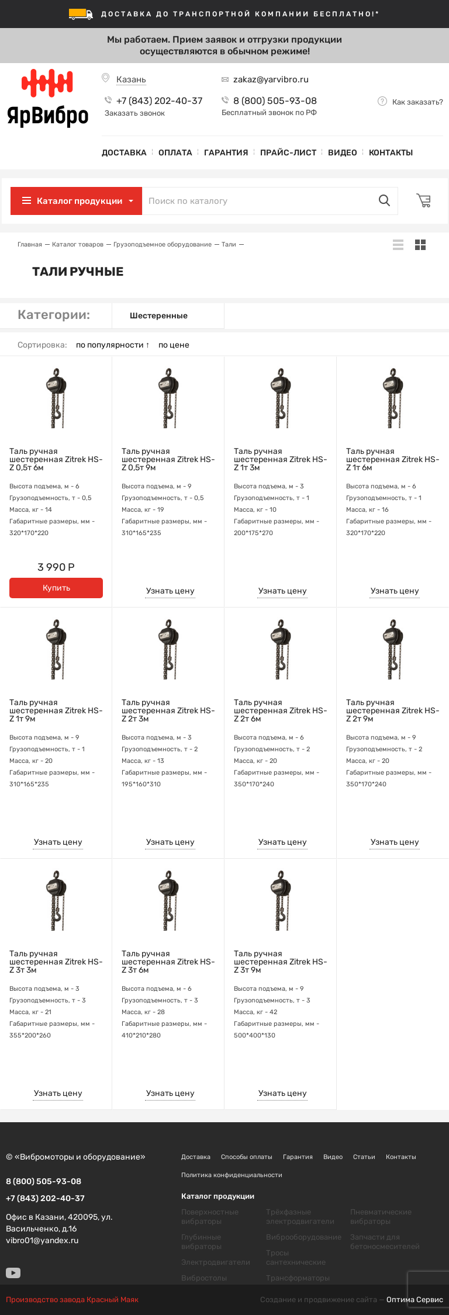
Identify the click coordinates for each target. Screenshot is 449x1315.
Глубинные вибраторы (201, 1242)
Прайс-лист (288, 153)
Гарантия (226, 153)
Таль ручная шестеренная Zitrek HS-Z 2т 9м (393, 711)
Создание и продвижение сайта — (351, 1299)
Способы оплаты (246, 1157)
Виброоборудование (303, 1237)
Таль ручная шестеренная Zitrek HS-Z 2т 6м (280, 711)
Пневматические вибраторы (381, 1217)
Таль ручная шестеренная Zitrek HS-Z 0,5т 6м (56, 459)
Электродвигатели (215, 1262)
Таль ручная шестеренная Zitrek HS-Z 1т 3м (280, 459)
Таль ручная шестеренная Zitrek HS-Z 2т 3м (168, 711)
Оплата (175, 153)
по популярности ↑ (113, 345)
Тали (229, 244)
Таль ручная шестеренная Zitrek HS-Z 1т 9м (56, 711)
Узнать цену (170, 591)
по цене (173, 345)
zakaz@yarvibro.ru (271, 79)
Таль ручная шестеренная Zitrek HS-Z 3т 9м (280, 962)
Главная (30, 244)
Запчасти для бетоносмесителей (385, 1242)
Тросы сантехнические (296, 1257)
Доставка (124, 153)
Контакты (391, 153)
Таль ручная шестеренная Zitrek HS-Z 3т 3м (56, 962)
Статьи (364, 1157)
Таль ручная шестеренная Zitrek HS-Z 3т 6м (168, 962)
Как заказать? (417, 102)
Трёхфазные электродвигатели (300, 1217)
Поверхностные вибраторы (210, 1217)
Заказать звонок (135, 113)
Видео (342, 153)
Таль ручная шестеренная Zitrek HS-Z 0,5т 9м (168, 459)
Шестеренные (159, 316)
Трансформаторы (298, 1278)
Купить (56, 588)
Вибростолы (204, 1278)
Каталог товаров (77, 244)
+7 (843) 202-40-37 (159, 101)
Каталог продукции (83, 201)
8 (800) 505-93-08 (275, 101)
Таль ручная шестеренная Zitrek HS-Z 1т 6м (393, 459)
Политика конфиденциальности (231, 1175)
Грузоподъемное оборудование (162, 244)
